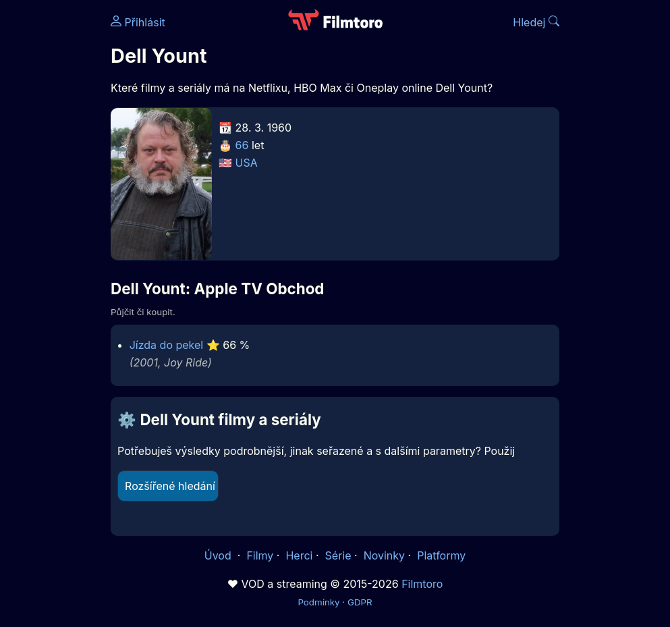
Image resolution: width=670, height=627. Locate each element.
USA (246, 162)
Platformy (441, 555)
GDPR (359, 602)
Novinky (384, 555)
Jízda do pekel (167, 345)
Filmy (259, 555)
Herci (298, 555)
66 (242, 145)
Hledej (536, 22)
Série (338, 555)
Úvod (219, 555)
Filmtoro (422, 584)
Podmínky (318, 602)
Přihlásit (138, 22)
